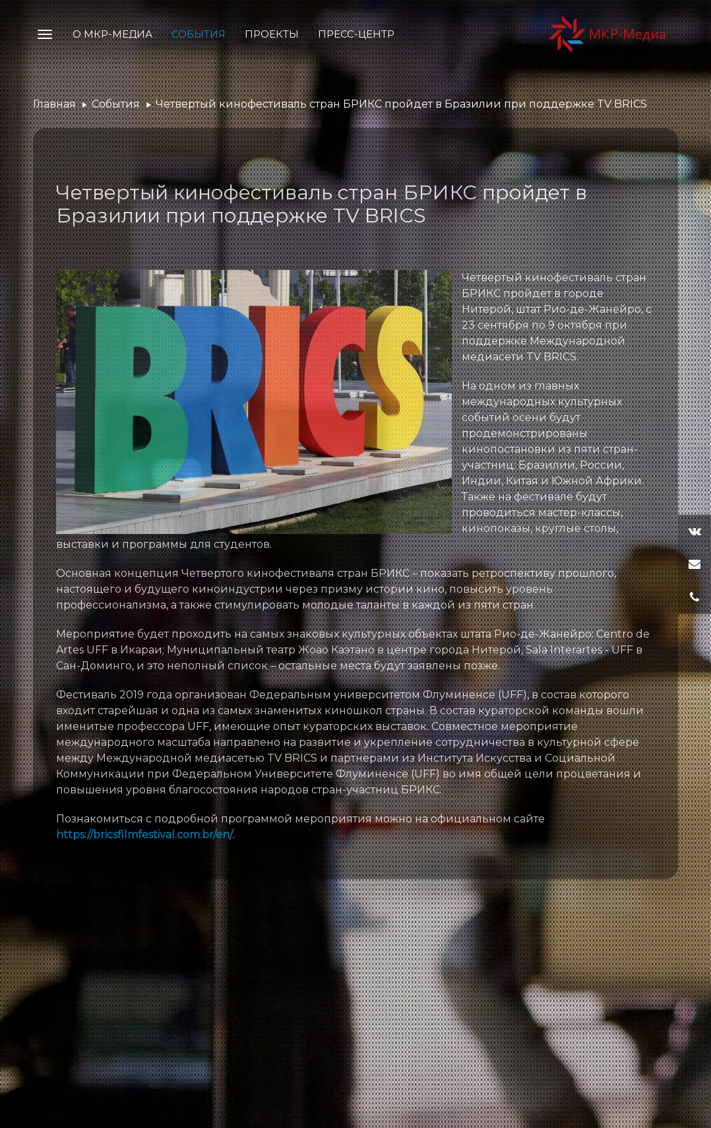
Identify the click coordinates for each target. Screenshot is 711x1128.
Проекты (272, 34)
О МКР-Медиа (112, 34)
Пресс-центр (356, 34)
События (198, 34)
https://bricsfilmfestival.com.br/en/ (144, 834)
